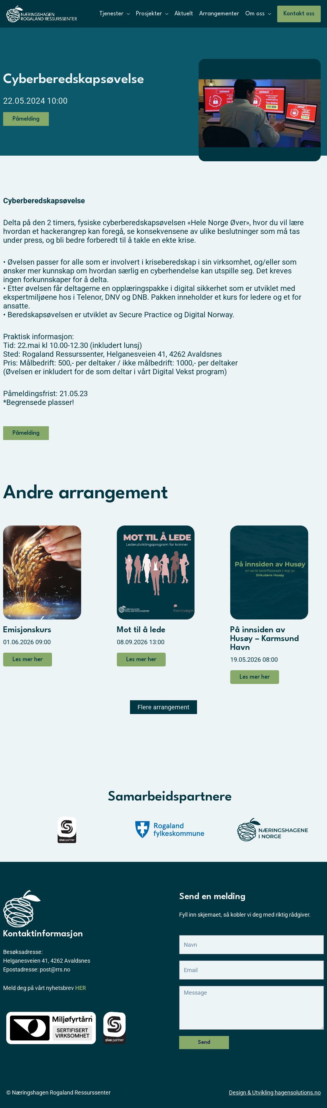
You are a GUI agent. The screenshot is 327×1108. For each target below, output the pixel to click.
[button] (299, 14)
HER (80, 988)
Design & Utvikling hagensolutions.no (275, 1092)
